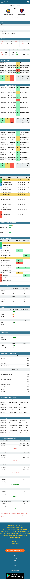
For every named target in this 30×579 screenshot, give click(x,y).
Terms (15, 560)
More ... (28, 125)
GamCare (15, 546)
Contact (15, 565)
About (15, 563)
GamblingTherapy (15, 543)
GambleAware (15, 541)
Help (15, 555)
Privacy (15, 558)
